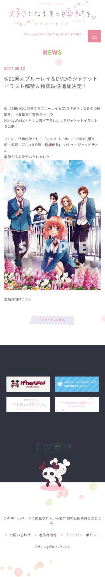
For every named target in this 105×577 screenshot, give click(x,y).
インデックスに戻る (52, 319)
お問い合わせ (20, 535)
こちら (27, 299)
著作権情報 (48, 535)
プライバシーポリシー (82, 535)
